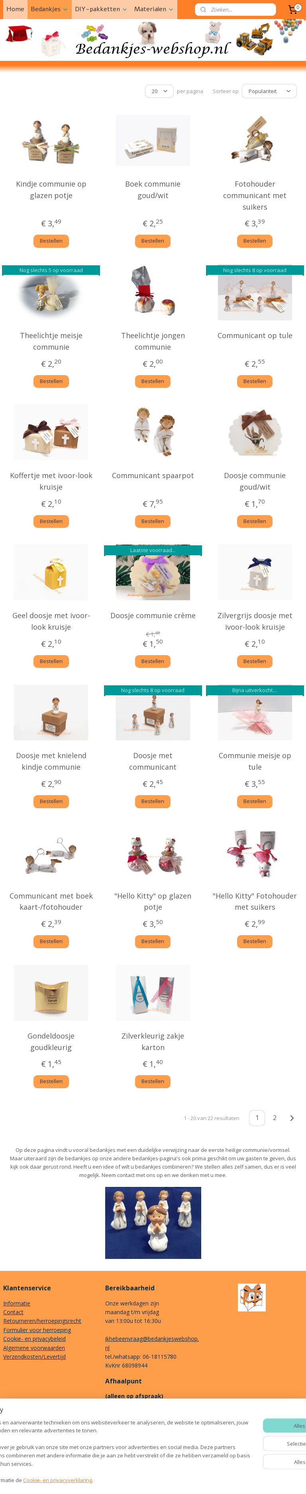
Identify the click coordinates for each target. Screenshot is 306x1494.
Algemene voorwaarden (34, 1346)
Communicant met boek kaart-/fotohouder (51, 899)
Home (15, 9)
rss (146, 1479)
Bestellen (51, 239)
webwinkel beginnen (177, 1479)
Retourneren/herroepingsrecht (42, 1319)
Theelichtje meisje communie (51, 339)
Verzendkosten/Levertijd (34, 1355)
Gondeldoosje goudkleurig (51, 1039)
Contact (13, 1311)
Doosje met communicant (153, 759)
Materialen (154, 9)
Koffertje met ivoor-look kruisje (51, 479)
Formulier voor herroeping (37, 1329)
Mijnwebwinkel (246, 1479)
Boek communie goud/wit (152, 188)
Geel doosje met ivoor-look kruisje (51, 619)
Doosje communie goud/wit (255, 479)
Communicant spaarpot (153, 474)
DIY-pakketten (101, 9)
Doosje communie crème (153, 614)
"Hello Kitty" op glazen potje (152, 899)
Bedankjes (50, 9)
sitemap (129, 1479)
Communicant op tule (255, 334)
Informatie (16, 1302)
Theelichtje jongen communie (153, 339)
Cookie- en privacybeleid (34, 1337)
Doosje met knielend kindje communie (51, 759)
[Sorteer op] (269, 90)
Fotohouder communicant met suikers (254, 194)
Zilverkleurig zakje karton (153, 1039)
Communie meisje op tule (255, 759)
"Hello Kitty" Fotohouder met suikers (255, 899)
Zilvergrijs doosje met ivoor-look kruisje (255, 619)
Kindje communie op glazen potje (51, 188)
